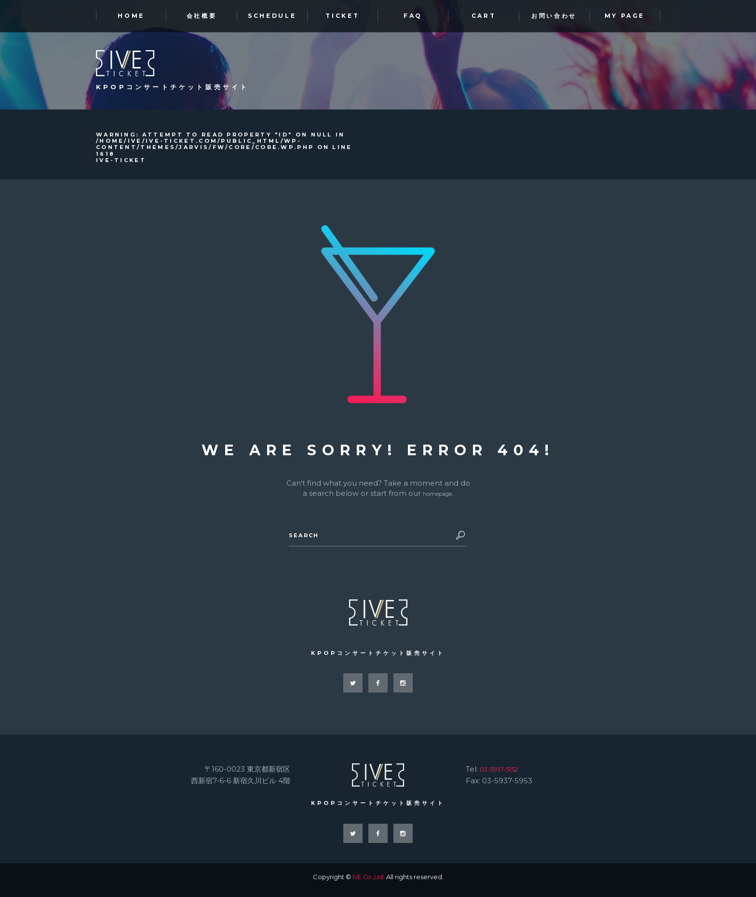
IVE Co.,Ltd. (368, 883)
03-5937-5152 (504, 773)
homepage (437, 495)
